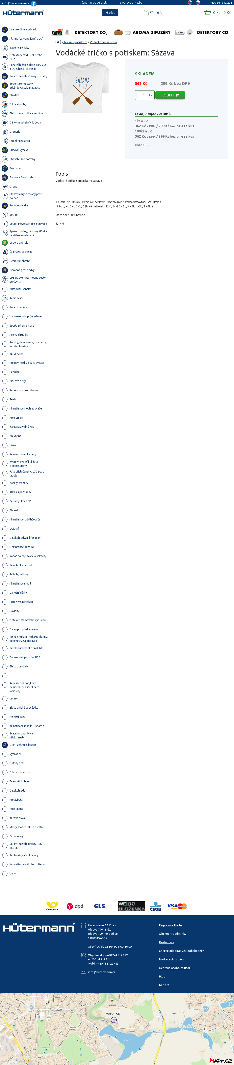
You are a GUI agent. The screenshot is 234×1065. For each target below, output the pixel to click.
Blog (162, 976)
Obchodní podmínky (172, 933)
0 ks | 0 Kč (222, 12)
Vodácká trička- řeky (103, 42)
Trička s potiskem (75, 42)
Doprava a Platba (131, 2)
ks (145, 95)
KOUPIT (170, 95)
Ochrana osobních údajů (175, 968)
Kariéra (164, 984)
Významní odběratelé (94, 2)
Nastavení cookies (171, 959)
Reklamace (166, 942)
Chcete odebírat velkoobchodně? (181, 950)
